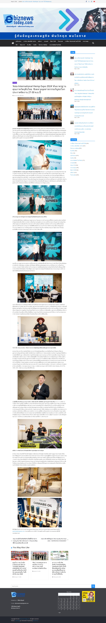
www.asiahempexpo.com (19, 531)
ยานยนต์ (46, 41)
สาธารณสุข (85, 41)
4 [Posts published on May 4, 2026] (59, 600)
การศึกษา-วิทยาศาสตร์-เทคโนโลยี (73, 41)
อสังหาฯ (40, 41)
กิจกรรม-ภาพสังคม (43, 45)
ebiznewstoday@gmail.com (21, 603)
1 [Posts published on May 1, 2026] (71, 597)
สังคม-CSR (22, 45)
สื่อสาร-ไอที (53, 41)
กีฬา (17, 45)
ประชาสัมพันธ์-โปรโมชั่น (55, 45)
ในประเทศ (60, 41)
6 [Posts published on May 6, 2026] (65, 600)
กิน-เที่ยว (29, 45)
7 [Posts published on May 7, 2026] (68, 600)
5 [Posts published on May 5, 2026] (62, 600)
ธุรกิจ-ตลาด (18, 41)
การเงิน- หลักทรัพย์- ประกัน (29, 41)
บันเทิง (34, 45)
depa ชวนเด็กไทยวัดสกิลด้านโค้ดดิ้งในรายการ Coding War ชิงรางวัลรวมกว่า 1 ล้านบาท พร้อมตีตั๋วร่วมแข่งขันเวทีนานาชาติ (24, 541)
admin (22, 95)
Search (93, 586)
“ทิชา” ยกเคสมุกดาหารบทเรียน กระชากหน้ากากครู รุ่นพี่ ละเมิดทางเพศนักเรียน (39, 565)
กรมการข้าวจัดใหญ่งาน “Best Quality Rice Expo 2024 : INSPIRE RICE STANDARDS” (54, 540)
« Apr (59, 612)
